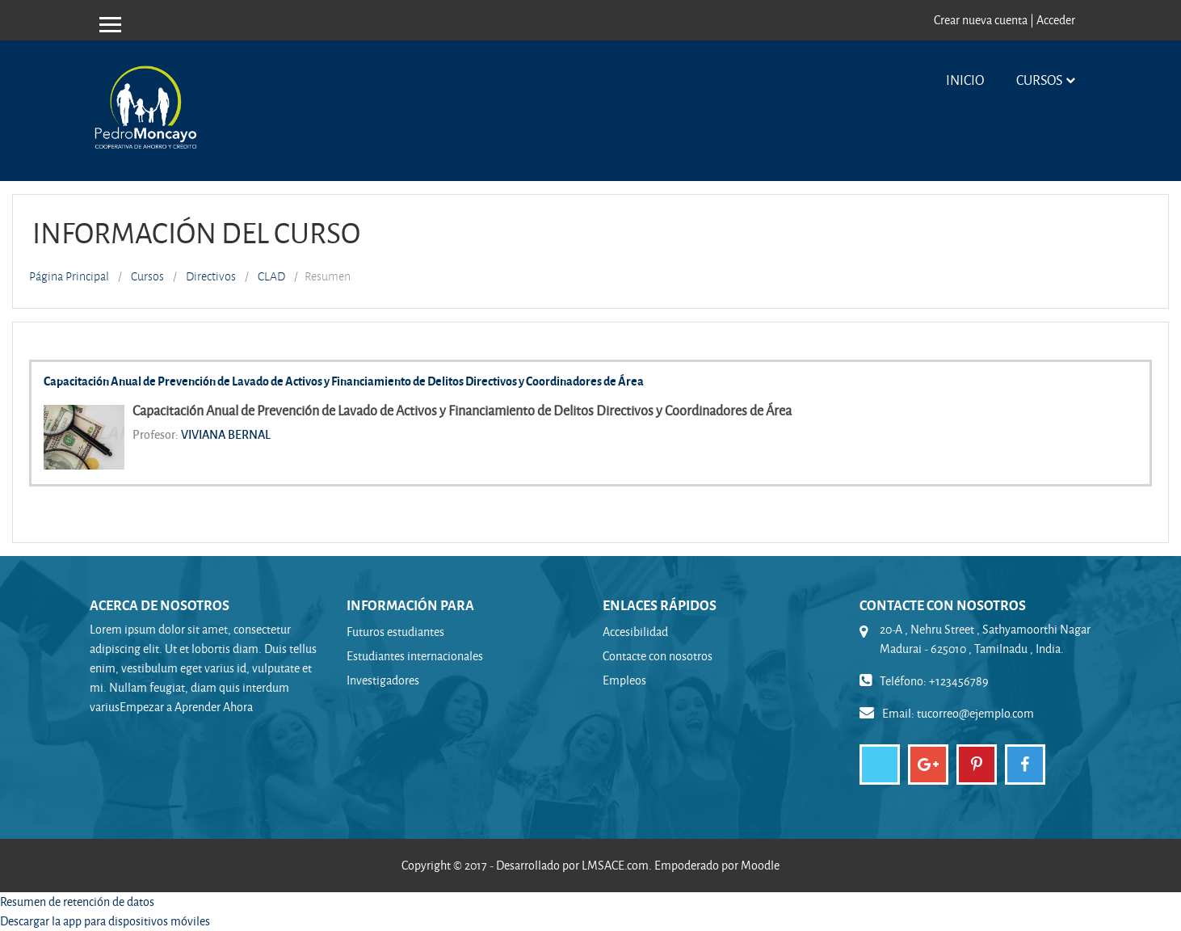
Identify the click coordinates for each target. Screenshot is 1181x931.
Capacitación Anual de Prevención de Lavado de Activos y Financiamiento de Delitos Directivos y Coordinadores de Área (344, 381)
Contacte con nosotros (657, 655)
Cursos (1039, 79)
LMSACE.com (615, 865)
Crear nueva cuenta (981, 19)
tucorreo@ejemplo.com (975, 713)
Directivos (211, 276)
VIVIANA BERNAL (226, 434)
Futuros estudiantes (395, 631)
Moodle (760, 865)
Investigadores (383, 680)
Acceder (1055, 19)
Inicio (965, 79)
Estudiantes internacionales (415, 655)
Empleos (624, 680)
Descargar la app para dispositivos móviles (105, 920)
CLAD (271, 276)
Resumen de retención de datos (77, 901)
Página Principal (69, 276)
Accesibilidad (635, 631)
